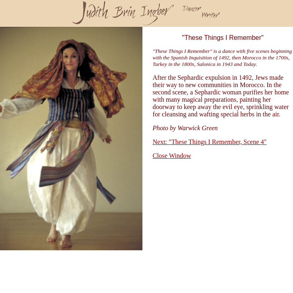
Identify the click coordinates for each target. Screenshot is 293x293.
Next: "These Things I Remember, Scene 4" (210, 141)
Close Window (172, 155)
